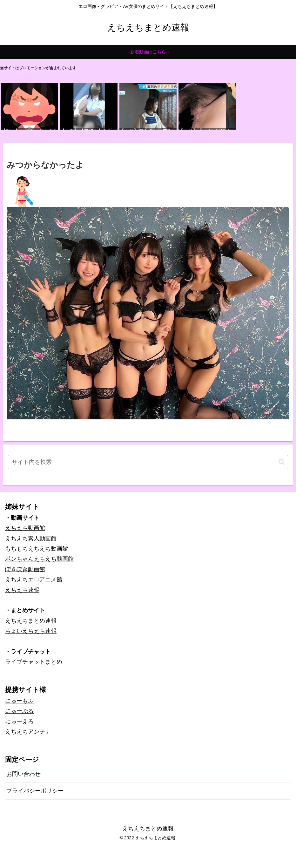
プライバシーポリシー (35, 791)
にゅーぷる (19, 711)
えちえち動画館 (25, 528)
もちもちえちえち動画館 (36, 548)
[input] (148, 462)
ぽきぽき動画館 (25, 569)
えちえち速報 (22, 590)
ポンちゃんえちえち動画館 (39, 559)
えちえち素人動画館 (31, 538)
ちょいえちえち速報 (31, 631)
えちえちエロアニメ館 (33, 579)
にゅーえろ (19, 721)
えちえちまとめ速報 (31, 621)
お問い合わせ (23, 774)
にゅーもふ (19, 701)
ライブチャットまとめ (33, 662)
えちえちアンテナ (28, 731)
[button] (281, 461)
